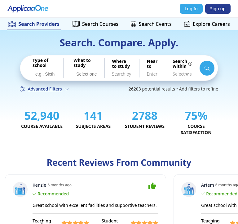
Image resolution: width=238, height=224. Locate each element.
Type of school (40, 63)
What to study (82, 63)
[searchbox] (45, 74)
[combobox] (44, 73)
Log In (191, 9)
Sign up (218, 9)
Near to (152, 64)
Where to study (121, 64)
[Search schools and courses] (207, 68)
